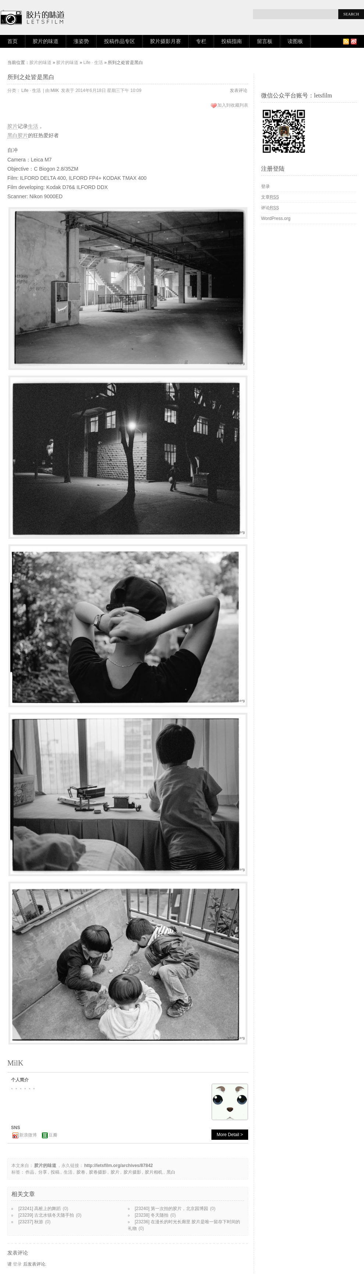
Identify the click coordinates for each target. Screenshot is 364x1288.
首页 (12, 41)
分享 (42, 1172)
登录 (17, 1264)
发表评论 (238, 90)
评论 (270, 207)
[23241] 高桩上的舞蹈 (39, 1208)
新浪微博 (28, 1135)
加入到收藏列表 (232, 105)
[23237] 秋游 (30, 1221)
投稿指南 (231, 41)
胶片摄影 (132, 1172)
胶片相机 (154, 1172)
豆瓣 (53, 1135)
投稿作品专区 (119, 41)
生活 (33, 126)
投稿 (55, 1172)
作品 (29, 1172)
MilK (54, 90)
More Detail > (230, 1134)
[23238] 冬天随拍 (151, 1215)
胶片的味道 (45, 41)
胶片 (12, 126)
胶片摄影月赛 (165, 41)
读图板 (295, 41)
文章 (270, 197)
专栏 (201, 41)
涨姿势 (81, 41)
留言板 (264, 41)
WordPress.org (275, 218)
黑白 (12, 135)
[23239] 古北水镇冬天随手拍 (46, 1215)
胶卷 (80, 1172)
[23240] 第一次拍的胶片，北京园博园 (171, 1208)
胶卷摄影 (98, 1172)
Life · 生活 (93, 62)
